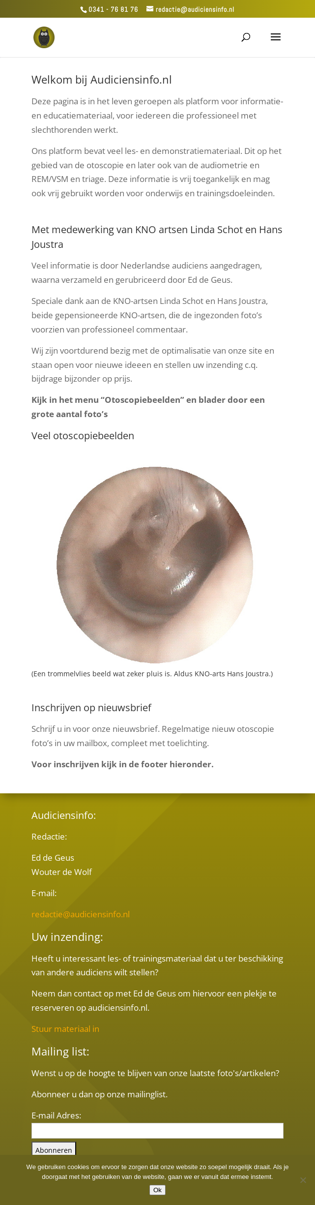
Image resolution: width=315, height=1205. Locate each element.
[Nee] (303, 1180)
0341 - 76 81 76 (113, 9)
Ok (157, 1190)
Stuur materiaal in (65, 1028)
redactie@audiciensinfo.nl (80, 914)
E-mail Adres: (56, 1115)
